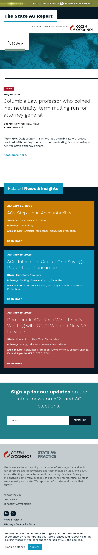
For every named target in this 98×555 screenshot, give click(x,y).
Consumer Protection (63, 230)
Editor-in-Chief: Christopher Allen (50, 26)
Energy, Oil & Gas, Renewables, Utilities (42, 344)
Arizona (20, 220)
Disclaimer (10, 499)
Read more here (15, 155)
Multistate (22, 274)
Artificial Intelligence (36, 230)
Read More (14, 241)
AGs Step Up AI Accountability (39, 212)
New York (18, 127)
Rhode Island (53, 339)
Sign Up (80, 420)
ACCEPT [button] (34, 547)
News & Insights (13, 519)
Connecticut (23, 339)
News (9, 88)
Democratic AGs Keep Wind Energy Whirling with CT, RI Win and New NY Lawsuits (46, 325)
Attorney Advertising (17, 504)
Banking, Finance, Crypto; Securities (40, 280)
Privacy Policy (12, 495)
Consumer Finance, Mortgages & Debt (47, 285)
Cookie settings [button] (15, 547)
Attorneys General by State (19, 524)
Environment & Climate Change (69, 349)
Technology (26, 225)
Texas (42, 220)
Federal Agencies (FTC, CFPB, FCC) (28, 353)
